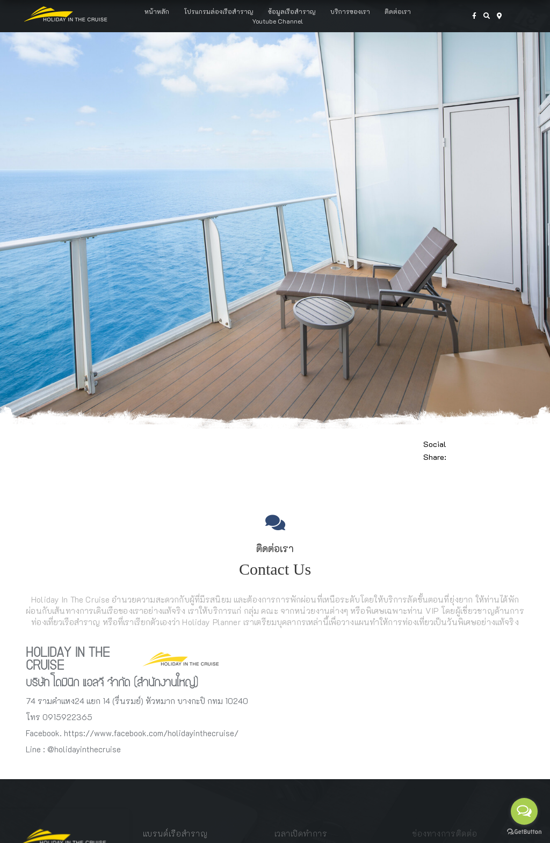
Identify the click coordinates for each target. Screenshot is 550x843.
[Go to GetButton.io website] (524, 832)
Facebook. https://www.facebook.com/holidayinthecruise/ (132, 733)
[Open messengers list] (524, 811)
